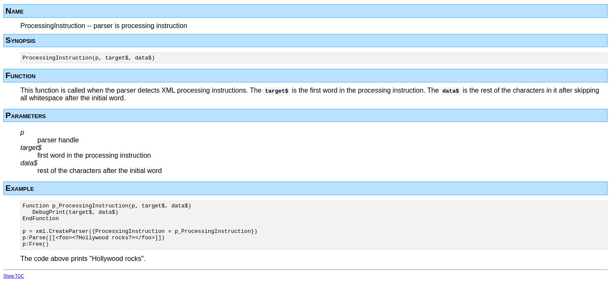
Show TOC (13, 286)
